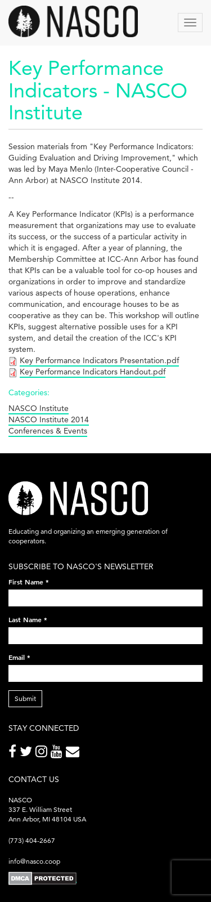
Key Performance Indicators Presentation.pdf (99, 360)
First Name (28, 581)
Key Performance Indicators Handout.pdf (92, 372)
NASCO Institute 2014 (48, 419)
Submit (25, 698)
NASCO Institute (38, 408)
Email (19, 657)
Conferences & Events (47, 431)
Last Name (27, 619)
